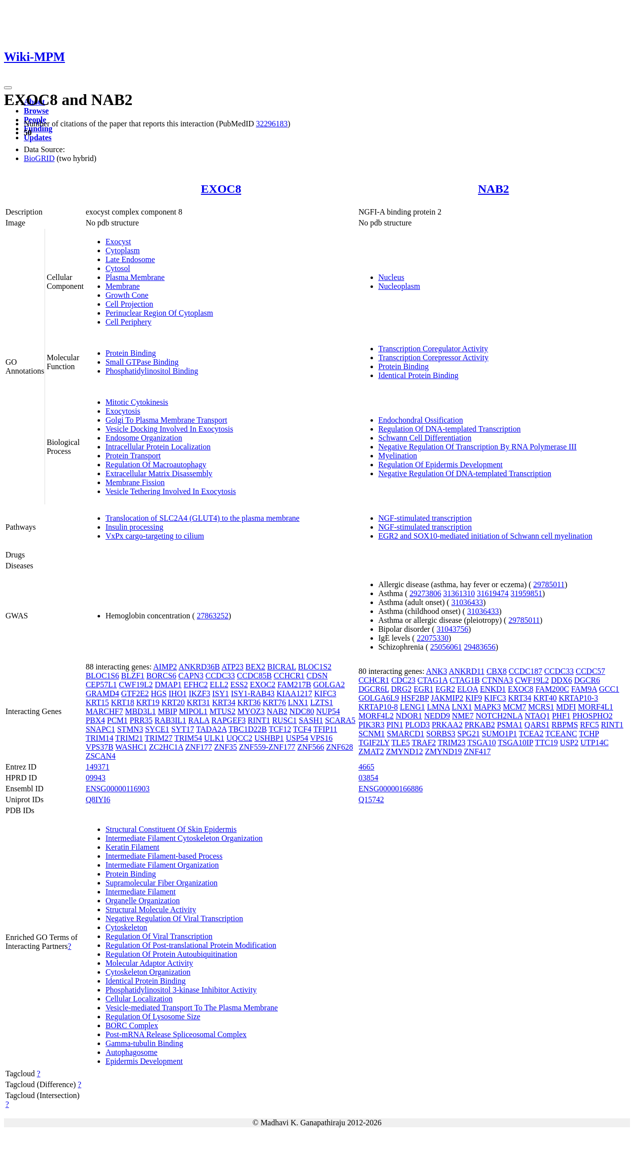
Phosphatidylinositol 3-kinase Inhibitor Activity (181, 990)
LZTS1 (321, 702)
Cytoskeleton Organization (148, 972)
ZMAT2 (371, 751)
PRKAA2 (447, 724)
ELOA (467, 689)
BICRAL (281, 666)
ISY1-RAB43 (252, 693)
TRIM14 (99, 738)
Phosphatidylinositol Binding (152, 371)
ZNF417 (477, 751)
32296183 (272, 123)
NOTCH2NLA (499, 716)
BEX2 (255, 666)
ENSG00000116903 (118, 788)
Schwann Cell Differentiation (425, 438)
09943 (96, 777)
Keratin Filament (132, 847)
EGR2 (445, 689)
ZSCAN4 (100, 756)
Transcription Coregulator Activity (433, 348)
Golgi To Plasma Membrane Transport (166, 420)
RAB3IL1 (170, 720)
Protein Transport (133, 455)
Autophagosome (132, 1052)
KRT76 (274, 702)
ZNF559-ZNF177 (267, 747)
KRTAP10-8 (378, 707)
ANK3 (436, 671)
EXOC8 (221, 188)
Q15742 (371, 799)
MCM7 (514, 707)
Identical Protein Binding (418, 375)
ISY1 (220, 693)
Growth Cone (127, 295)
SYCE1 (157, 729)
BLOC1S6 (102, 675)
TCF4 (302, 729)
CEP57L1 (101, 684)
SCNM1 (372, 733)
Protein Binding (131, 353)
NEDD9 (437, 716)
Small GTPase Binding (142, 362)
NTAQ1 (537, 716)
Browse (36, 111)
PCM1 (117, 720)
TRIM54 (188, 738)
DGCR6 (587, 680)
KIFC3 (325, 693)
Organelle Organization (143, 900)
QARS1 (537, 724)
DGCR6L (374, 689)
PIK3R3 (371, 724)
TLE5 (400, 742)
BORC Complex (132, 1025)
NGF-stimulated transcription (425, 518)
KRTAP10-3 (578, 698)
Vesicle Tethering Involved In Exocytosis (171, 491)
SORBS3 (441, 733)
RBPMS (565, 724)
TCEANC (561, 733)
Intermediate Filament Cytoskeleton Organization (184, 838)
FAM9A (584, 689)
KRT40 (545, 698)
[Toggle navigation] (8, 87)
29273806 (425, 593)
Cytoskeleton (126, 927)
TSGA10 (481, 742)
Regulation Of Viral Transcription (159, 936)
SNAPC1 (100, 729)
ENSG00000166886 (391, 788)
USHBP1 (269, 738)
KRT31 (198, 702)
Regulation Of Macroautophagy (156, 464)
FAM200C (552, 689)
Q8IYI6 (98, 799)
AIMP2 (165, 666)
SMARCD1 (405, 733)
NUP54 (328, 711)
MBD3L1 (140, 711)
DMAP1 (168, 684)
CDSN (317, 675)
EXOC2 (263, 684)
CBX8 (496, 671)
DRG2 (401, 689)
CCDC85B (254, 675)
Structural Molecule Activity (151, 909)
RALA (199, 720)
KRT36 (249, 702)
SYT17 (182, 729)
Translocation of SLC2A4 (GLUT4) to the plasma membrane (203, 518)
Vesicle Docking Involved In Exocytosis (169, 429)
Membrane (123, 286)
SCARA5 (340, 720)
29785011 (549, 584)
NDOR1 (409, 716)
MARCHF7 (104, 711)
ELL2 (219, 684)
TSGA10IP (515, 742)
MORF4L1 (595, 707)
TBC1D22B (247, 729)
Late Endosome (130, 259)
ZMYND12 (404, 751)
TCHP (589, 733)
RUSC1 (284, 720)
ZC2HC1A (166, 747)
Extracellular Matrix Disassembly (159, 473)
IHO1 (177, 693)
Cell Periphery (129, 322)
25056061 (446, 647)
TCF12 (279, 729)
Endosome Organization (144, 438)
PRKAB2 (480, 724)
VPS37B (99, 747)
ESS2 (239, 684)
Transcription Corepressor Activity (433, 357)
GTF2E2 (135, 693)
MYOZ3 (250, 711)
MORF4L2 (376, 716)
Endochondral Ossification (420, 420)
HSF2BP (414, 698)
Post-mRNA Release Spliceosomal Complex (176, 1034)
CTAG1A (433, 680)
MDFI (566, 707)
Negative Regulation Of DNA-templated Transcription (464, 473)
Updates (38, 137)
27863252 (212, 615)
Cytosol (118, 268)
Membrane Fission (135, 482)
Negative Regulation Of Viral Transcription (174, 918)
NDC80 (301, 711)
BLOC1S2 (315, 666)
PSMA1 (510, 724)
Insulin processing (134, 527)
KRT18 (122, 702)
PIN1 (394, 724)
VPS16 (321, 738)
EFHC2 (196, 684)
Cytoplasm (123, 250)
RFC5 (589, 724)
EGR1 (423, 689)
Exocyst (118, 241)
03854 (368, 777)
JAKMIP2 (447, 698)
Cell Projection (129, 304)
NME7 (463, 716)
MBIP (167, 711)
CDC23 (403, 680)
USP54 (297, 738)
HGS (158, 693)
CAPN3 (191, 675)
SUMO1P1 (499, 733)
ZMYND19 (443, 751)
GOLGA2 (329, 684)
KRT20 (173, 702)
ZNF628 (339, 747)
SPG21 (468, 733)
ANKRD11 (466, 671)
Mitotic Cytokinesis (137, 402)
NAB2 (493, 188)
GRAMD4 (102, 693)
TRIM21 (129, 738)
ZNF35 (225, 747)
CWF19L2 (136, 684)
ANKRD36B (199, 666)
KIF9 (474, 698)
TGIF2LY (374, 742)
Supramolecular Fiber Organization (161, 883)
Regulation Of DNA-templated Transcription (449, 429)
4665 (366, 767)
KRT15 (97, 702)
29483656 (480, 647)
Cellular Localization (139, 998)
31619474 (493, 593)
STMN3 (130, 729)
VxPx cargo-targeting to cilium (155, 536)
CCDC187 (525, 671)
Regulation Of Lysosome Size (153, 1016)
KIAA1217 (294, 693)
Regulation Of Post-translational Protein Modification (191, 945)
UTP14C (595, 742)
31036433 (467, 602)
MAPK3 (487, 707)
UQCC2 (239, 738)
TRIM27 (158, 738)
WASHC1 (131, 747)
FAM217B (294, 684)
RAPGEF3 (228, 720)
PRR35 (141, 720)
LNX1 (298, 702)
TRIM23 (452, 742)
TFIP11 (325, 729)
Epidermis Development (144, 1061)
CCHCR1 (289, 675)
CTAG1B (465, 680)
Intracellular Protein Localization (158, 446)
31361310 (459, 593)
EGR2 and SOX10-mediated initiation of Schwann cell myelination (485, 536)
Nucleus (391, 277)
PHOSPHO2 (593, 716)
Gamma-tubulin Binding (144, 1043)
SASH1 (311, 720)
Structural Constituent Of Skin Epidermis (171, 829)
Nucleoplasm (399, 286)
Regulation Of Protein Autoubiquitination (171, 954)
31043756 (452, 629)
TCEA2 (531, 733)
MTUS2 (222, 711)
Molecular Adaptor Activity (149, 963)
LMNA (438, 707)
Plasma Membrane (135, 277)
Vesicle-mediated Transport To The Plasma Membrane (192, 1007)
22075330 (432, 638)
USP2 (569, 742)
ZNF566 (310, 747)
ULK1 (214, 738)
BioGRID (39, 158)
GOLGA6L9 (379, 698)
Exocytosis (123, 411)
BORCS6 (161, 675)
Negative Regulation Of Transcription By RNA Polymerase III (477, 446)
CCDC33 (220, 675)
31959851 (526, 593)
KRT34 (223, 702)
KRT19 (147, 702)
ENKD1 (493, 689)
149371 (97, 767)
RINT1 (259, 720)
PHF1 (561, 716)
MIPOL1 (193, 711)
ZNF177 (198, 747)
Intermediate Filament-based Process (164, 856)
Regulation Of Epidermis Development (440, 464)
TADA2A (211, 729)
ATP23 (232, 666)
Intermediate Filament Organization (162, 865)
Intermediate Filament (141, 891)
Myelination (397, 455)
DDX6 (561, 680)
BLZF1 (132, 675)
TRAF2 (424, 742)
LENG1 (412, 707)
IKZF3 (200, 693)
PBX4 (95, 720)
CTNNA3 (497, 680)
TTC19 (546, 742)
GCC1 (609, 689)
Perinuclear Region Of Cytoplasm (159, 313)
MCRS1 (541, 707)
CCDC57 (590, 671)
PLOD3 (417, 724)
